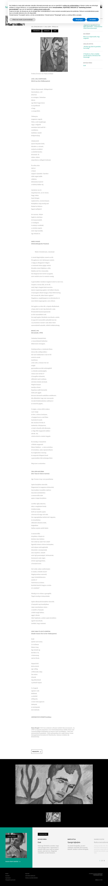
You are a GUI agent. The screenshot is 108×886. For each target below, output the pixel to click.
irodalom (46, 31)
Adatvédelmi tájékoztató (30, 875)
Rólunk (6, 873)
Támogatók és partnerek (10, 879)
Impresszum (8, 877)
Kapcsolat (27, 873)
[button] (101, 850)
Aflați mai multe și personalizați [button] (22, 19)
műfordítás (36, 31)
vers (55, 31)
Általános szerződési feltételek (31, 877)
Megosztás (36, 751)
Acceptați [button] (93, 19)
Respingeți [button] (79, 19)
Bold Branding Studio (98, 874)
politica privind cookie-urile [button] (42, 9)
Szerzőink (7, 875)
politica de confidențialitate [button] (71, 5)
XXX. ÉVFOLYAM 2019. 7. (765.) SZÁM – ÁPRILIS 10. (44, 27)
